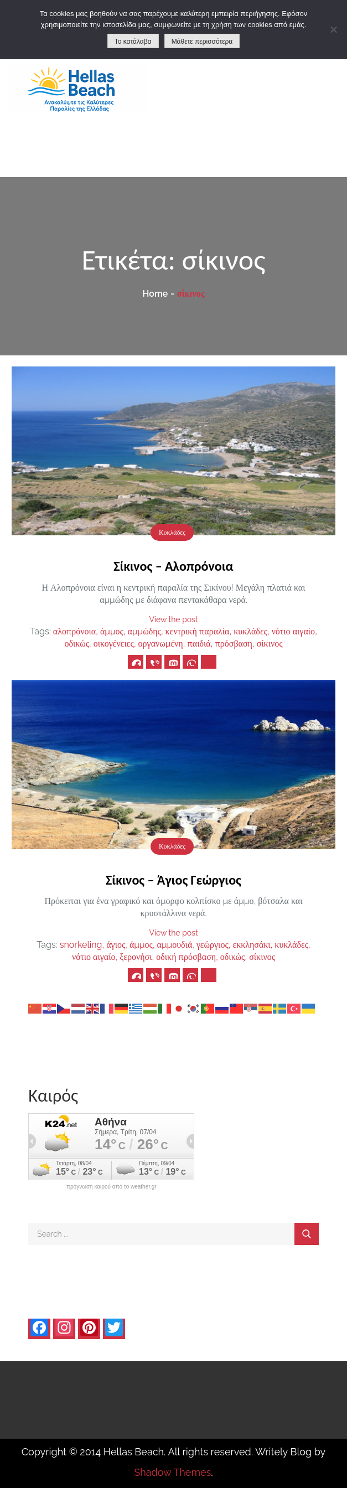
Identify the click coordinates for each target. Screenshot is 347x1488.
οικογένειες (114, 643)
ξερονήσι (136, 957)
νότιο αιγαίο (293, 631)
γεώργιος (212, 944)
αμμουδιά (175, 944)
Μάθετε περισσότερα (202, 41)
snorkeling (81, 944)
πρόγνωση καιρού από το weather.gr (111, 1187)
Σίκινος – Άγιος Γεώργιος (173, 880)
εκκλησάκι (251, 944)
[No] (333, 29)
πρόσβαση (233, 643)
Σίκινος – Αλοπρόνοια (173, 566)
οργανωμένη (160, 643)
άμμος (111, 631)
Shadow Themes (172, 1472)
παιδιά (198, 643)
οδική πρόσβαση (186, 957)
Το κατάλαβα (133, 41)
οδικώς (76, 643)
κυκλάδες (250, 631)
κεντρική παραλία (197, 631)
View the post (173, 619)
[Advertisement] (260, 102)
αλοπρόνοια (74, 631)
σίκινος (270, 643)
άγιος (115, 944)
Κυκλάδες (172, 532)
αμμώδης (144, 631)
